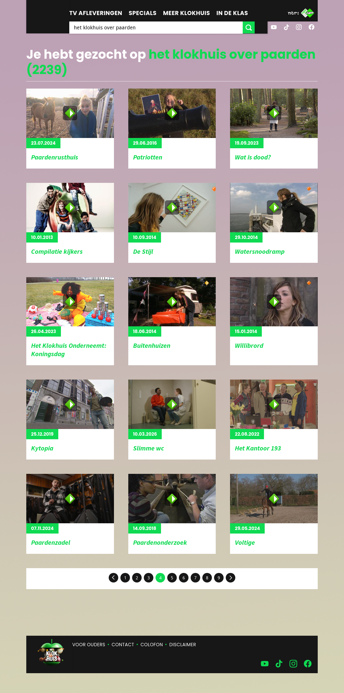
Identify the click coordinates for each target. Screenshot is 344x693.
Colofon (151, 644)
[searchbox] (162, 27)
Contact (123, 644)
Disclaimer (182, 644)
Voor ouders (88, 644)
